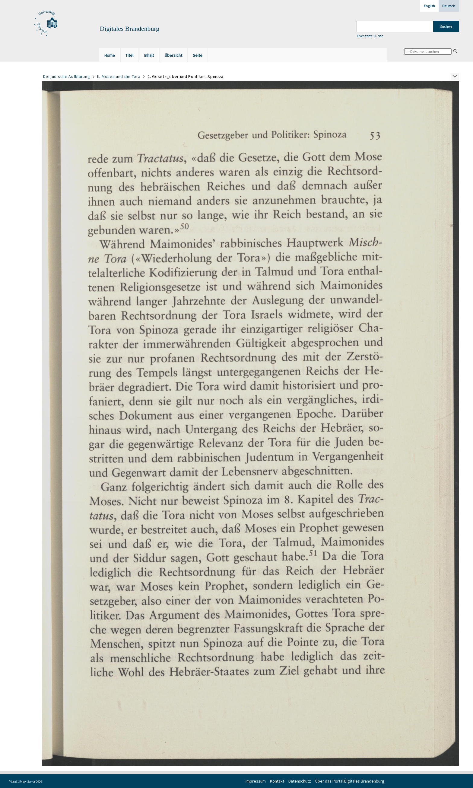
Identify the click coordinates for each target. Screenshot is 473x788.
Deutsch (448, 6)
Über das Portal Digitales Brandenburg (349, 781)
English (429, 6)
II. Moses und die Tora (118, 76)
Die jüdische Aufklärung (66, 76)
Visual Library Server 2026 (25, 781)
